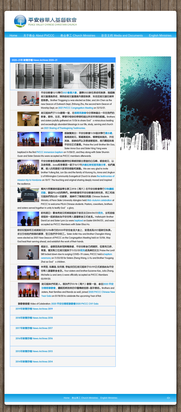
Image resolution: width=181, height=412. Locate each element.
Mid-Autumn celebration (99, 200)
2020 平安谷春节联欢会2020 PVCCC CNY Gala (74, 304)
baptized (78, 220)
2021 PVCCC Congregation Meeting (75, 108)
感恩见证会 (80, 113)
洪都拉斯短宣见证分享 (94, 165)
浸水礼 (108, 133)
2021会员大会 (70, 93)
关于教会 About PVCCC (38, 35)
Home (13, 35)
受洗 (100, 213)
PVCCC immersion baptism (49, 152)
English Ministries (160, 35)
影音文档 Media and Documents (122, 35)
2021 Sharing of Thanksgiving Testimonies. (65, 128)
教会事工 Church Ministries (77, 35)
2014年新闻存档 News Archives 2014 (34, 361)
